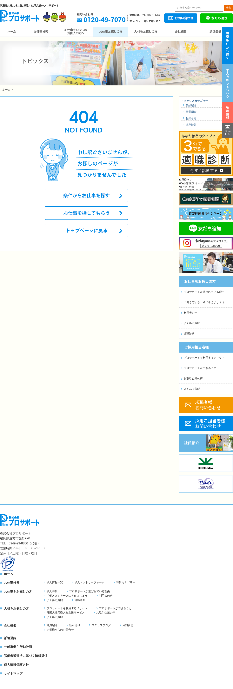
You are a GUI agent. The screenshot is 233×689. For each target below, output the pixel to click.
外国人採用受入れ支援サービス (66, 612)
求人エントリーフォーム (89, 582)
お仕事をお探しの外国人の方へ (75, 32)
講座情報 (191, 124)
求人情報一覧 (55, 582)
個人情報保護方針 (16, 664)
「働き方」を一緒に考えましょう (204, 302)
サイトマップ (13, 673)
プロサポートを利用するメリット (204, 357)
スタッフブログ (101, 625)
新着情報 (74, 625)
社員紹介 (52, 625)
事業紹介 (191, 111)
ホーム (11, 32)
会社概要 (180, 32)
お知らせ (191, 118)
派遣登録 (215, 32)
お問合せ (127, 625)
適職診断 (189, 333)
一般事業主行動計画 (18, 647)
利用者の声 (190, 312)
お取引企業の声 (193, 378)
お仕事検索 (40, 32)
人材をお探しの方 (145, 32)
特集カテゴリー (125, 582)
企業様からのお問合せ (60, 629)
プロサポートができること (200, 368)
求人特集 (52, 591)
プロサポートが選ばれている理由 (204, 291)
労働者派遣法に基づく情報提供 (25, 655)
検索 (228, 7)
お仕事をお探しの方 (110, 32)
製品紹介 (191, 105)
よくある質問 (192, 323)
